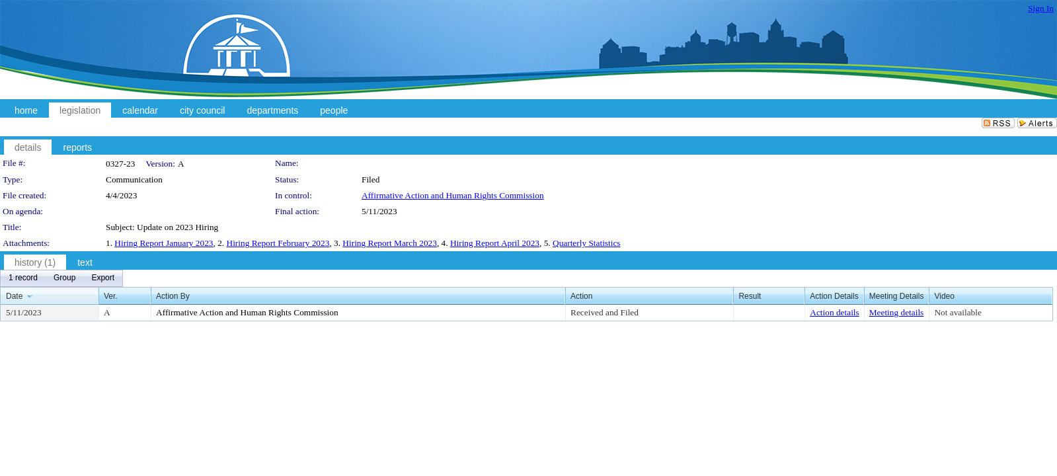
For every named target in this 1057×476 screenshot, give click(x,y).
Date (14, 296)
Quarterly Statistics (587, 243)
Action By (173, 296)
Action (581, 296)
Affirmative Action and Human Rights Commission (453, 195)
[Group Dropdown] (64, 278)
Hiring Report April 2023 (494, 243)
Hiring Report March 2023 (389, 243)
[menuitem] (23, 278)
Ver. (111, 296)
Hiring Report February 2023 (278, 243)
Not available (957, 312)
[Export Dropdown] (102, 278)
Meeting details (896, 312)
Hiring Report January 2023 (163, 243)
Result (749, 296)
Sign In (1041, 8)
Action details (834, 312)
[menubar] (61, 278)
